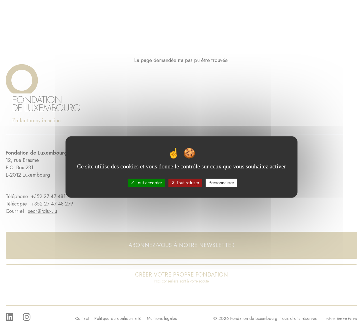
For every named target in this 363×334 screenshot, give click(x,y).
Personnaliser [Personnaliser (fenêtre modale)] (221, 182)
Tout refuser (185, 182)
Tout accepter (146, 182)
